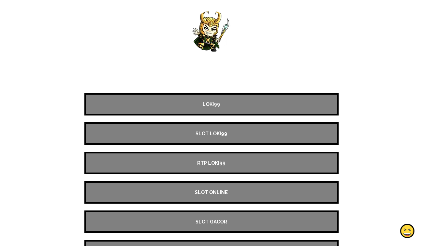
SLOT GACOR (211, 221)
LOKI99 (211, 104)
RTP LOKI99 (211, 163)
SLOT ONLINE (211, 192)
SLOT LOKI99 (211, 133)
